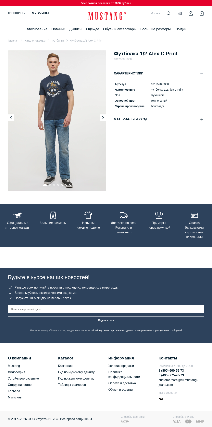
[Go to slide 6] (66, 185)
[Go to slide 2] (50, 185)
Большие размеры (155, 29)
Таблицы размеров (72, 384)
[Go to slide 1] (45, 185)
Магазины (15, 397)
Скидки (180, 29)
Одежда (92, 29)
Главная (13, 40)
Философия (16, 372)
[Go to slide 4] (58, 185)
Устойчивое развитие (23, 378)
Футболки (58, 40)
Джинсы (75, 29)
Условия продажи (121, 366)
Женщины (16, 13)
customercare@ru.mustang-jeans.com (178, 382)
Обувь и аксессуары (119, 29)
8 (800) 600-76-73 (171, 370)
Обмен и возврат (120, 389)
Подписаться (106, 320)
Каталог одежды (35, 40)
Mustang (14, 366)
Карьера (14, 391)
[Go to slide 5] (62, 185)
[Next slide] (103, 117)
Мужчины (40, 13)
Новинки (58, 29)
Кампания (65, 366)
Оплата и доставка (122, 383)
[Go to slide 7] (70, 185)
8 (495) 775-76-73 (171, 375)
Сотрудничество (20, 384)
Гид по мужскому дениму (76, 372)
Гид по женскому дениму (76, 378)
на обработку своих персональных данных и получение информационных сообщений (135, 330)
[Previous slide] (11, 117)
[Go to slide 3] (54, 185)
